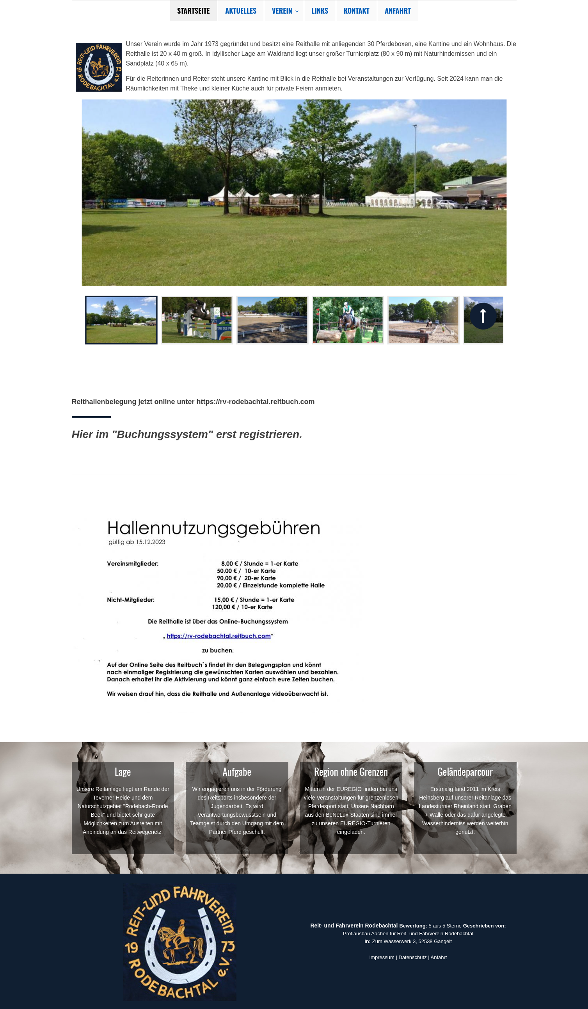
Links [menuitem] (320, 10)
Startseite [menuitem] (193, 10)
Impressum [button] (381, 957)
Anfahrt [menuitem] (398, 10)
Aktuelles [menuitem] (240, 10)
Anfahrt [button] (439, 957)
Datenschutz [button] (412, 957)
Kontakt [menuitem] (356, 10)
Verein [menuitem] (282, 10)
